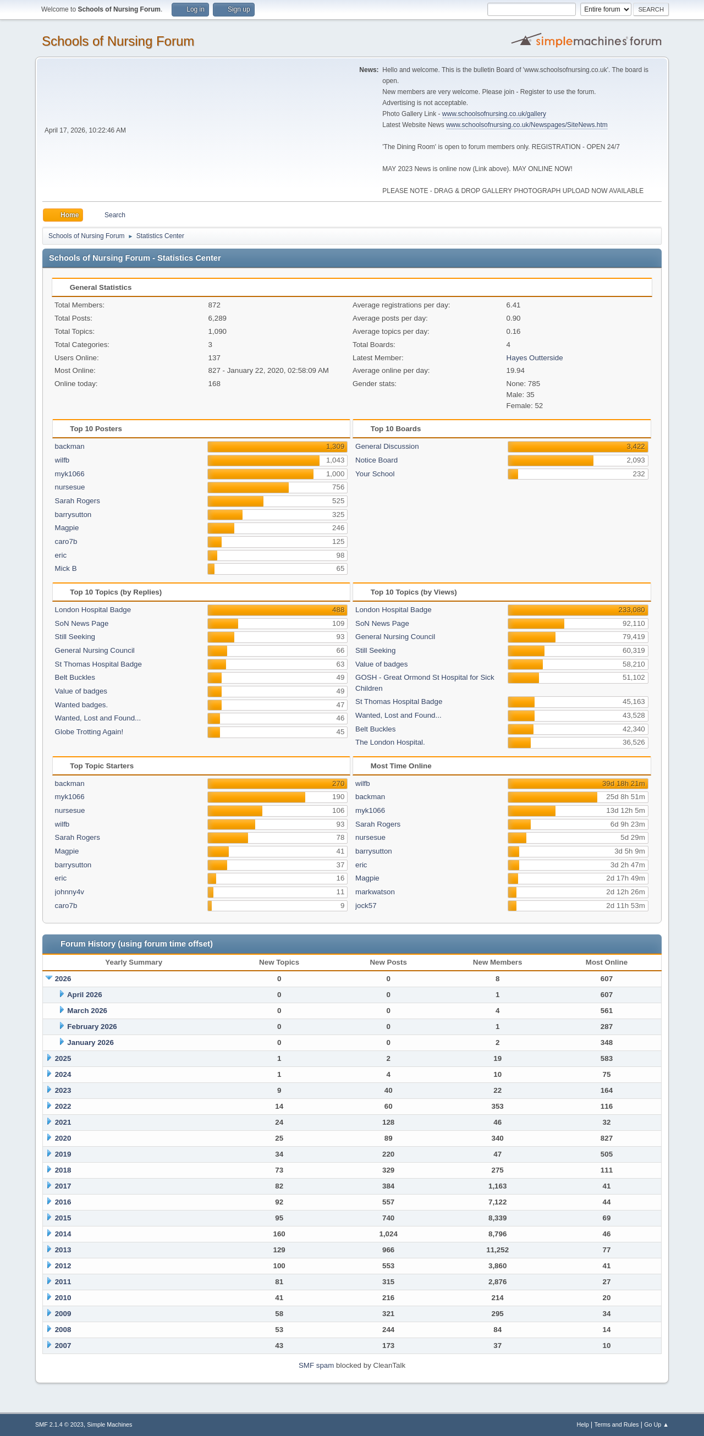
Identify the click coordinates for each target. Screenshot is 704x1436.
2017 (63, 1186)
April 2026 (84, 995)
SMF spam (316, 1365)
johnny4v (69, 892)
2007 (63, 1345)
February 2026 (92, 1026)
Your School (374, 474)
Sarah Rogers (77, 501)
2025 (63, 1058)
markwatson (375, 892)
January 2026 (90, 1042)
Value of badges (81, 691)
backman (70, 446)
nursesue (70, 487)
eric (61, 555)
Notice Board (376, 460)
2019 (63, 1154)
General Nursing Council (95, 650)
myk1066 (70, 474)
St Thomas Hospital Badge (98, 664)
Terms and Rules (617, 1424)
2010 (63, 1298)
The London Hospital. (390, 742)
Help (583, 1424)
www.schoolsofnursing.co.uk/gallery (494, 114)
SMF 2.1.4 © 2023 (59, 1424)
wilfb (62, 460)
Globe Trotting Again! (89, 732)
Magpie (67, 528)
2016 (63, 1202)
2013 (63, 1250)
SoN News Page (82, 623)
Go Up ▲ (656, 1424)
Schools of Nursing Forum (118, 41)
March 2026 (87, 1010)
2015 (63, 1218)
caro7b (66, 541)
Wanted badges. (81, 705)
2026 (63, 979)
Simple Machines (109, 1424)
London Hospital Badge (93, 610)
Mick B (66, 568)
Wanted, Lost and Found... (98, 718)
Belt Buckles (75, 677)
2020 (63, 1138)
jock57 (366, 905)
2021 (63, 1122)
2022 (63, 1106)
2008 (63, 1329)
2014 (63, 1234)
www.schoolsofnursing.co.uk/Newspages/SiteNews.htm (527, 125)
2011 (63, 1282)
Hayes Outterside (535, 358)
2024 (63, 1074)
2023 (63, 1090)
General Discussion (387, 446)
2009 (63, 1314)
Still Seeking (75, 636)
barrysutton (73, 514)
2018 (63, 1170)
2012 (63, 1266)
